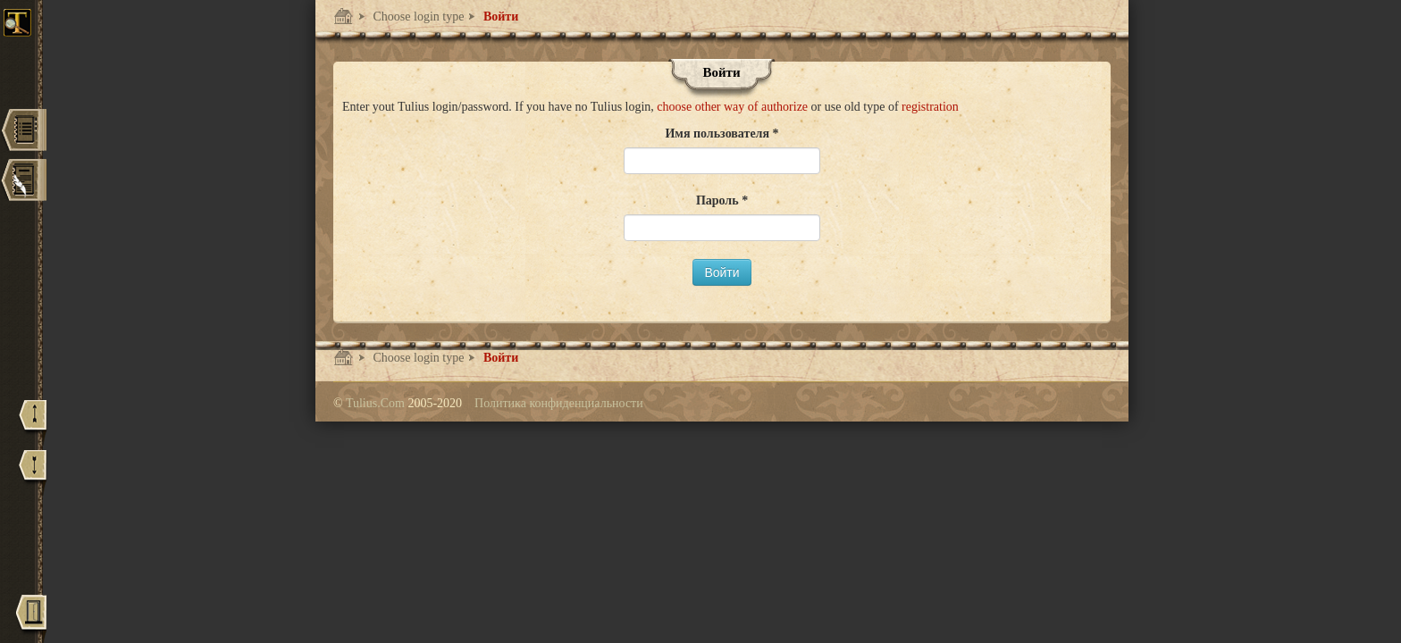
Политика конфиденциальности (558, 403)
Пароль (719, 200)
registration (930, 106)
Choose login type (417, 16)
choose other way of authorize (733, 106)
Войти (499, 16)
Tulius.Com (377, 403)
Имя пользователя (718, 133)
